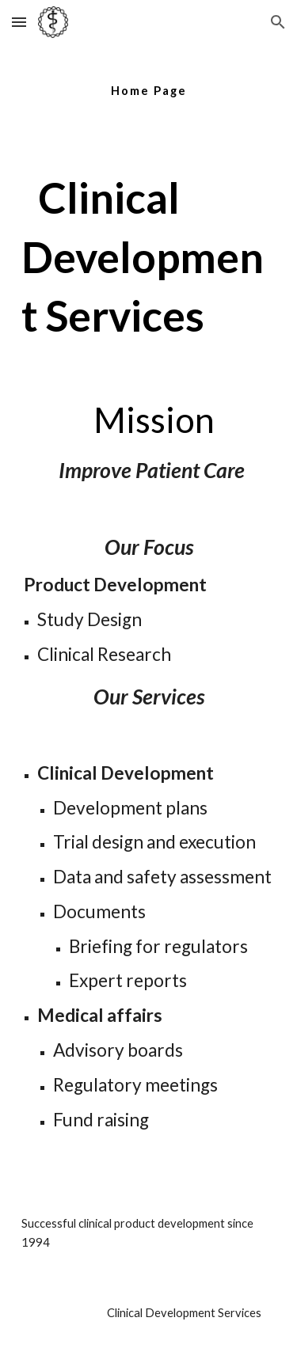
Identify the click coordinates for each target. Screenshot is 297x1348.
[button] (19, 22)
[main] (149, 83)
